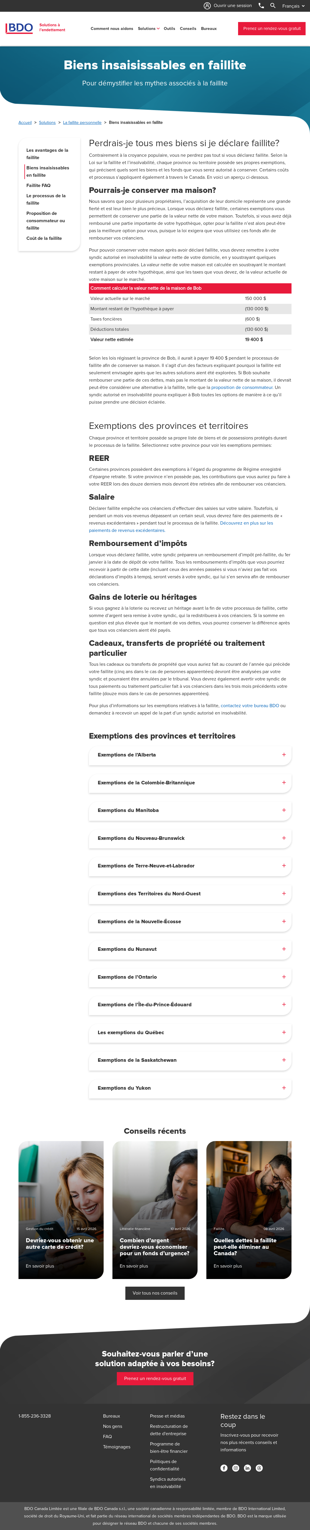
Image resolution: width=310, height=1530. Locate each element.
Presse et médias (167, 1416)
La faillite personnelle (82, 122)
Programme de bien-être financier (169, 1447)
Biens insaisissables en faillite (47, 171)
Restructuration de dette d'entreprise (169, 1430)
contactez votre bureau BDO (250, 706)
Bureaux (209, 28)
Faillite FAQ (38, 185)
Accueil (25, 122)
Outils (169, 28)
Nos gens (112, 1426)
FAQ (107, 1437)
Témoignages (116, 1447)
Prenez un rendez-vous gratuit (272, 28)
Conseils (188, 28)
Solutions (147, 28)
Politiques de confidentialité (164, 1465)
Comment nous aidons (112, 28)
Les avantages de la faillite (47, 154)
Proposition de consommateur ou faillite (45, 220)
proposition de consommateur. (242, 387)
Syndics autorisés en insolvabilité (168, 1482)
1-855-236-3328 (34, 1416)
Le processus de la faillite (46, 199)
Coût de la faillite (44, 238)
